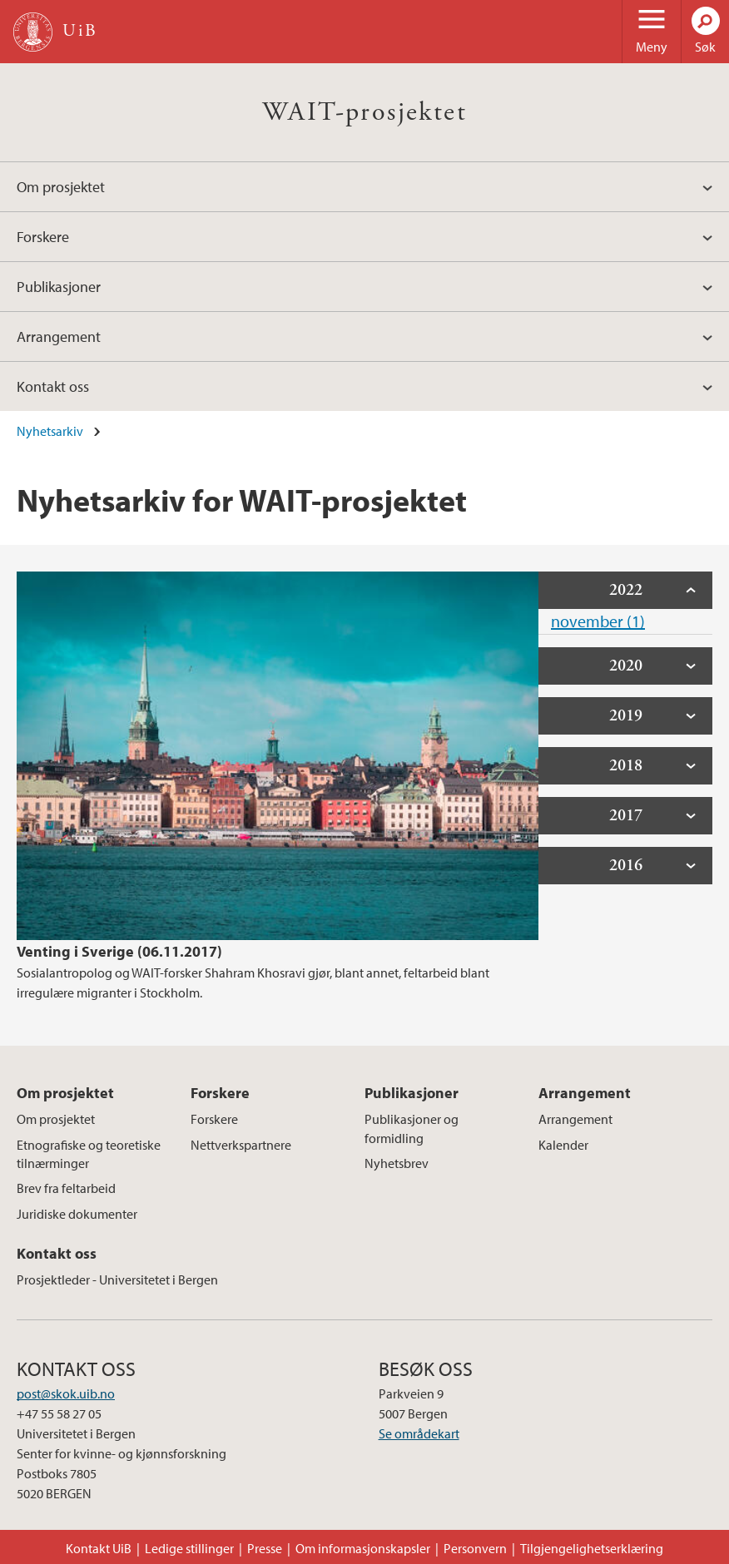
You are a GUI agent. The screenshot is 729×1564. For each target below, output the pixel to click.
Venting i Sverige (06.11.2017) (119, 951)
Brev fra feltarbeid (66, 1188)
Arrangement (59, 336)
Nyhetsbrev (396, 1163)
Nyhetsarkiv (50, 431)
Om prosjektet (61, 186)
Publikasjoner (59, 286)
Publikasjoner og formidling (411, 1128)
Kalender (563, 1144)
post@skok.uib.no (66, 1393)
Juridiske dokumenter (77, 1213)
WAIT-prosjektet (364, 112)
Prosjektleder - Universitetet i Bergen (117, 1279)
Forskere (43, 236)
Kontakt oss (53, 386)
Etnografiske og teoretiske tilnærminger (89, 1153)
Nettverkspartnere (241, 1144)
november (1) (598, 621)
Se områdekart (419, 1433)
